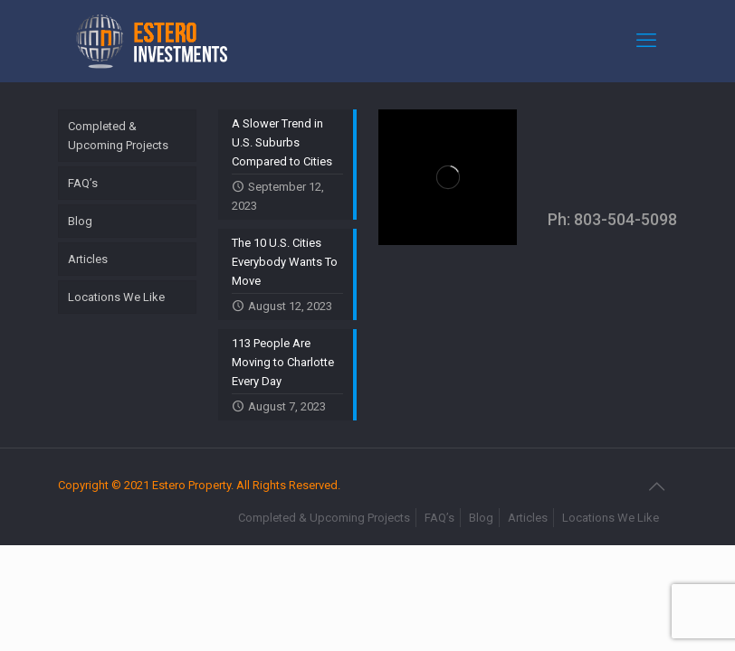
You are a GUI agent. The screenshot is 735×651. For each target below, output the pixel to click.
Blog (80, 221)
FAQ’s (83, 183)
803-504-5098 (625, 219)
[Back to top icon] (658, 486)
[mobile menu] (648, 40)
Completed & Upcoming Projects (118, 135)
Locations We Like (116, 297)
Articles (88, 259)
